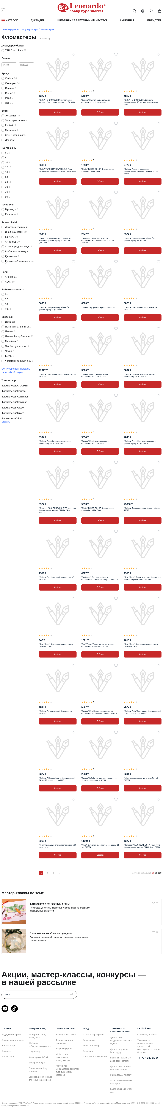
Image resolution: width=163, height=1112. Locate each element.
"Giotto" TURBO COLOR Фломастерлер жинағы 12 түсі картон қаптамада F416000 (57, 101)
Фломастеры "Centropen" (15, 396)
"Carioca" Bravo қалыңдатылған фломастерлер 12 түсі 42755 (94, 375)
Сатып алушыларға (147, 1034)
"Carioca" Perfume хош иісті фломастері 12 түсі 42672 (57, 712)
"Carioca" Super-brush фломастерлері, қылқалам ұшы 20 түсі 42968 (55, 442)
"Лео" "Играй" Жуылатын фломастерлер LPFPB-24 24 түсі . (141, 645)
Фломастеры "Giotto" (13, 407)
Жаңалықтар (8, 1045)
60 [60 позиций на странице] (156, 873)
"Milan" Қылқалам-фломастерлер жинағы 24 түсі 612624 (100, 846)
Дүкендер (37, 20)
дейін (22, 65)
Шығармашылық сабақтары (37, 1036)
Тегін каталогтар (91, 1045)
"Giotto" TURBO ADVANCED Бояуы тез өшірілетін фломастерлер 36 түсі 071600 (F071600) (56, 240)
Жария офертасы (65, 1048)
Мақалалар (34, 1051)
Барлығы (6, 422)
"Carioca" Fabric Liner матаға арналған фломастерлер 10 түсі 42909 (140, 442)
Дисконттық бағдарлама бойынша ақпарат (121, 1040)
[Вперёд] (59, 873)
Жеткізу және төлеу (66, 1034)
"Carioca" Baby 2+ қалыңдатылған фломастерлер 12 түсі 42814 (95, 101)
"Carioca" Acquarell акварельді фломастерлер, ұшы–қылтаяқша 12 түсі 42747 (141, 171)
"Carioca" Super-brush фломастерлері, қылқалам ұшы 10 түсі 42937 (140, 375)
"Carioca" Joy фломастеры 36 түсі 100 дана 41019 (142, 509)
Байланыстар (8, 1056)
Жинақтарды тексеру (120, 1075)
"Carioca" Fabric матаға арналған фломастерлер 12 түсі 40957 (95, 442)
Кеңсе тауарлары (10, 29)
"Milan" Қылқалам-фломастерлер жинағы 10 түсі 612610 (57, 846)
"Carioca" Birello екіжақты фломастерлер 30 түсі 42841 (57, 375)
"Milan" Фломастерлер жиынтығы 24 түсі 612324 (141, 779)
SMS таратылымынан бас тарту (121, 1082)
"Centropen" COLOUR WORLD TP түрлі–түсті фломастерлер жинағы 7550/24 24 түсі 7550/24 (57, 510)
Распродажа (89, 1040)
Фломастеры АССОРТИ (15, 385)
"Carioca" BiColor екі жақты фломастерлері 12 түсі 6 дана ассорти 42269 (99, 779)
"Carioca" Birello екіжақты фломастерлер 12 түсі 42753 (142, 308)
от (4, 65)
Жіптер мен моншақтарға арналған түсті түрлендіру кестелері (67, 1070)
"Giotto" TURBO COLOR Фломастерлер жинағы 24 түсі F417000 (97, 509)
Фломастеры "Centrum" (14, 402)
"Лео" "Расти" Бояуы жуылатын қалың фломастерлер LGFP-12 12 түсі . (97, 645)
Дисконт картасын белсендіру (119, 1050)
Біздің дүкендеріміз (11, 1034)
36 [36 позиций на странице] (153, 873)
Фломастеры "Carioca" (14, 391)
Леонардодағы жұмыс (13, 1040)
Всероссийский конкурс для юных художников (40, 1078)
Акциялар (127, 20)
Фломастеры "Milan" (13, 413)
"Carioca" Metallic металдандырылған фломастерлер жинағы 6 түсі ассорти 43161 (99, 712)
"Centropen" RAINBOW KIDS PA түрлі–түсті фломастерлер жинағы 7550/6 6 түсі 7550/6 (142, 846)
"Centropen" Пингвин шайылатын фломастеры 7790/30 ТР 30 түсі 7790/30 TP (99, 578)
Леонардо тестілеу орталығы (38, 1069)
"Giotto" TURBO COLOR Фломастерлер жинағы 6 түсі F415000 (97, 170)
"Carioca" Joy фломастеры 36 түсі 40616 (98, 307)
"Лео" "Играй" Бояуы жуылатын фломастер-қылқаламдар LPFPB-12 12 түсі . (142, 578)
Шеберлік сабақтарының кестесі (82, 20)
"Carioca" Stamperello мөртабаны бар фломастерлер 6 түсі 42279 (54, 308)
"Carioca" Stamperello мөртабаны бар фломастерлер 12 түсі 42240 (139, 239)
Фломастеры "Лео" (12, 418)
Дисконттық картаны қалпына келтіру (120, 1068)
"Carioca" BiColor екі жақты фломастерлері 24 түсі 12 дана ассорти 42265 (57, 779)
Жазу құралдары (29, 29)
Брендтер (154, 20)
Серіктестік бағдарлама (95, 1056)
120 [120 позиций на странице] (159, 873)
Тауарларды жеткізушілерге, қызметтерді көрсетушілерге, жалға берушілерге (148, 1046)
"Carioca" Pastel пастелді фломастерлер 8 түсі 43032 (56, 578)
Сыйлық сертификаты (94, 1034)
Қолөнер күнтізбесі (38, 1057)
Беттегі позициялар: (142, 873)
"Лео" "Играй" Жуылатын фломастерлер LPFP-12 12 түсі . (56, 645)
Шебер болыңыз (37, 1062)
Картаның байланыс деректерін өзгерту (120, 1059)
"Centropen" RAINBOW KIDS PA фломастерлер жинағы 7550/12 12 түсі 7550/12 (97, 240)
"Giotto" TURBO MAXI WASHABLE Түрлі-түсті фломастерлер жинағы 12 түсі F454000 (57, 170)
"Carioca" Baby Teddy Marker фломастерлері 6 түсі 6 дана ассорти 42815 (142, 712)
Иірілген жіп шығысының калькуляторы (63, 1057)
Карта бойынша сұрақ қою (121, 1090)
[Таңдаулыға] (73, 54)
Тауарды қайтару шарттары (64, 1041)
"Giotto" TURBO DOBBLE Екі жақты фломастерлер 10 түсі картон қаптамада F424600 (141, 102)
